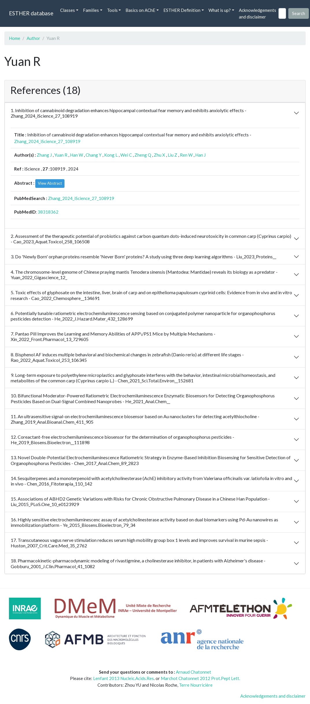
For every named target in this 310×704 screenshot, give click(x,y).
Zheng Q (142, 155)
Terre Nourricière (196, 685)
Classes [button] (67, 10)
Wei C (126, 155)
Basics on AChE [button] (140, 10)
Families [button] (91, 10)
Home (14, 38)
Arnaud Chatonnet (193, 672)
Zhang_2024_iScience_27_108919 (47, 141)
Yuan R (60, 155)
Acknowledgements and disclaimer (257, 13)
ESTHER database (31, 13)
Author (33, 38)
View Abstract (50, 183)
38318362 (48, 211)
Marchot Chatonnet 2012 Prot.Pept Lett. (200, 678)
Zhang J (44, 155)
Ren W (186, 155)
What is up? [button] (219, 10)
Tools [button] (112, 10)
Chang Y (94, 155)
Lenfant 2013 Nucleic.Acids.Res (123, 678)
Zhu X (159, 155)
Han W (76, 155)
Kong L (111, 155)
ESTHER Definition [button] (181, 10)
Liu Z (172, 155)
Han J (200, 155)
